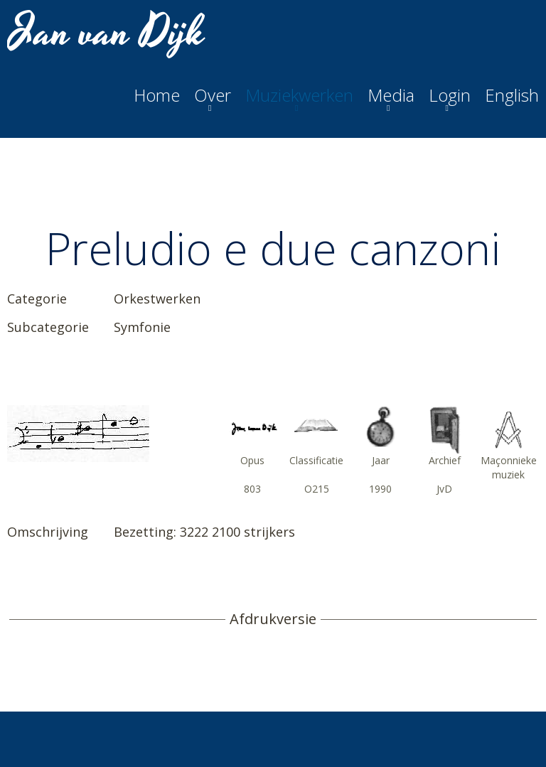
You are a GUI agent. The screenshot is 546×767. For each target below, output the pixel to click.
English (512, 95)
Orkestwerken (157, 298)
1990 (380, 488)
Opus (252, 460)
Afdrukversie (273, 619)
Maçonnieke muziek (509, 467)
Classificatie (316, 460)
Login (450, 95)
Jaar (381, 460)
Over (212, 95)
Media (391, 95)
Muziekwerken (299, 95)
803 (252, 488)
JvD (444, 488)
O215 (316, 488)
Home (157, 95)
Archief (445, 460)
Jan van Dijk (107, 32)
